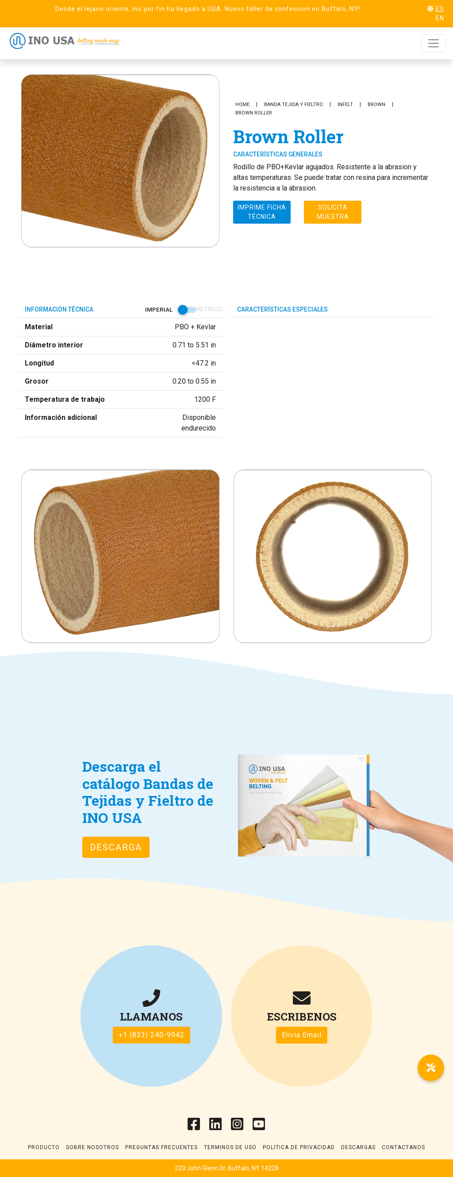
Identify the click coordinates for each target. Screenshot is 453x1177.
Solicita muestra (333, 212)
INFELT (345, 104)
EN (440, 18)
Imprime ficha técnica (262, 212)
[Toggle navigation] (433, 43)
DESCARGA (116, 847)
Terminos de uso (230, 1147)
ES (440, 8)
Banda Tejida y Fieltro (293, 104)
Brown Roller (253, 113)
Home (242, 104)
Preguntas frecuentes (161, 1147)
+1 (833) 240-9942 (151, 1035)
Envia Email (302, 1035)
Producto (44, 1147)
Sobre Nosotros (92, 1147)
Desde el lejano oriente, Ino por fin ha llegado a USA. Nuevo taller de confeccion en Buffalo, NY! (207, 8)
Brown (376, 104)
